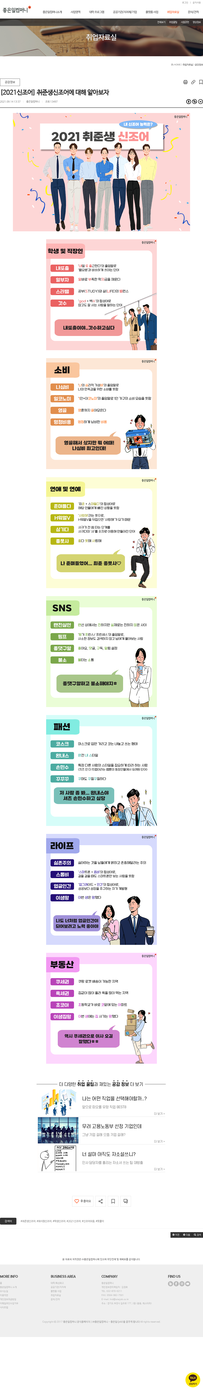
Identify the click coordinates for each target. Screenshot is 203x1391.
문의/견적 (55, 1299)
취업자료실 (56, 1295)
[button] (176, 1235)
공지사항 (197, 2)
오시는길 (4, 1291)
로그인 (185, 2)
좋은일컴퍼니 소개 (8, 1287)
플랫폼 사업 (56, 1291)
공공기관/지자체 (58, 1287)
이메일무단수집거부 (9, 1303)
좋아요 (83, 1201)
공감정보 (10, 82)
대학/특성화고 (57, 1283)
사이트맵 (4, 1307)
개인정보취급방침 (8, 1299)
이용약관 (4, 1295)
